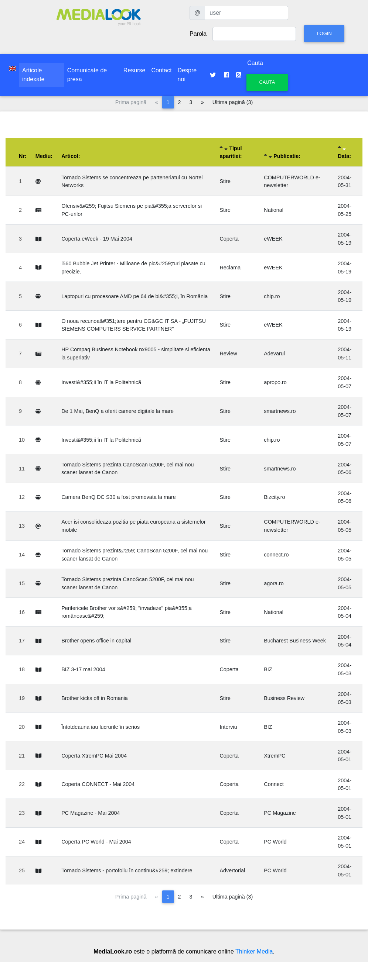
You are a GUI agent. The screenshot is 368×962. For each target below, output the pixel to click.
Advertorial (232, 870)
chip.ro (272, 296)
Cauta (267, 82)
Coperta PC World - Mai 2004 (96, 842)
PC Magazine (280, 813)
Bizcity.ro (274, 497)
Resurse (134, 70)
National (273, 210)
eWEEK (273, 239)
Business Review (284, 698)
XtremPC (274, 756)
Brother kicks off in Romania (94, 698)
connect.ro (276, 555)
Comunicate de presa (87, 74)
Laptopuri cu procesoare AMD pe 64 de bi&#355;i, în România (134, 296)
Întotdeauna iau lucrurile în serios (100, 727)
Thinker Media (254, 951)
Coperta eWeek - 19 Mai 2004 (96, 239)
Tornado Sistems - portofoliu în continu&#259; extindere (126, 870)
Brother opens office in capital (96, 641)
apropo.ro (275, 382)
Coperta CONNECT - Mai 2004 (97, 784)
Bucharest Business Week (295, 641)
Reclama (230, 267)
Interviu (228, 727)
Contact (161, 70)
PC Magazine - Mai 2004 (90, 813)
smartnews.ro (280, 411)
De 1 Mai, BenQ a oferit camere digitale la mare (117, 411)
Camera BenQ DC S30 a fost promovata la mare (118, 497)
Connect (274, 784)
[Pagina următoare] (202, 102)
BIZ (268, 669)
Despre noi (187, 74)
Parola (198, 34)
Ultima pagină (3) (232, 102)
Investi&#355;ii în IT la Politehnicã (101, 382)
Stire (225, 181)
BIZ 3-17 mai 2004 (83, 669)
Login (324, 33)
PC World (275, 842)
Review (228, 353)
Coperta (228, 239)
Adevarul (274, 353)
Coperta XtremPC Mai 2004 (94, 756)
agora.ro (274, 583)
